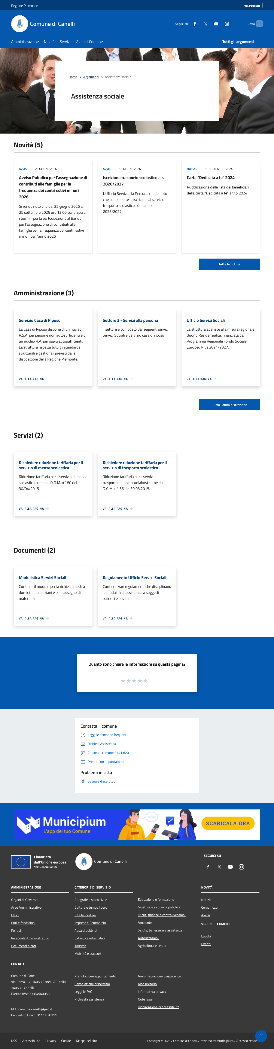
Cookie (66, 1040)
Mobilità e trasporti (88, 953)
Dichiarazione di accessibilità (158, 1006)
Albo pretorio (147, 983)
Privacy (50, 1040)
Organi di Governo (24, 899)
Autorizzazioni (148, 937)
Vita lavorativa (85, 915)
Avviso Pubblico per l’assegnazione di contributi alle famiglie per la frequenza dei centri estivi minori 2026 (53, 187)
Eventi (206, 943)
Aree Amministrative (26, 907)
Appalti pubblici (85, 930)
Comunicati (209, 907)
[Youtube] (209, 23)
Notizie (192, 168)
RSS (14, 1040)
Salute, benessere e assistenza (160, 930)
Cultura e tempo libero (90, 907)
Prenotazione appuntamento (95, 976)
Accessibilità (31, 1040)
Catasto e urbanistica (89, 938)
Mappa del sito (86, 1040)
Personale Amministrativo (30, 938)
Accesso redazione (249, 1040)
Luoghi (206, 936)
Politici (16, 930)
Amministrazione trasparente (159, 976)
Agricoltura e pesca (152, 945)
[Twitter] (198, 23)
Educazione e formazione (156, 899)
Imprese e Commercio (90, 922)
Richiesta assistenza (89, 999)
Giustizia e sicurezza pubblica (159, 907)
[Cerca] (258, 24)
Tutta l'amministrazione (229, 404)
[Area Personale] (252, 6)
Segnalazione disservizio (92, 983)
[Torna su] (261, 1036)
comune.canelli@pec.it (35, 1009)
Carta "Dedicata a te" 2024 (211, 177)
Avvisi (23, 168)
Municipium (225, 1040)
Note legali (145, 999)
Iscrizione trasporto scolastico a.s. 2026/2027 (134, 180)
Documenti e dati (23, 945)
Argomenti (91, 76)
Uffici (15, 915)
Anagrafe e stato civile (90, 899)
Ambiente (145, 922)
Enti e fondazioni (23, 922)
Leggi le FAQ (83, 991)
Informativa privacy (152, 991)
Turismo (80, 945)
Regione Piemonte (24, 5)
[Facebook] (187, 23)
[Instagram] (219, 23)
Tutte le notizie (229, 264)
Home (72, 76)
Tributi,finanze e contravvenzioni (162, 914)
